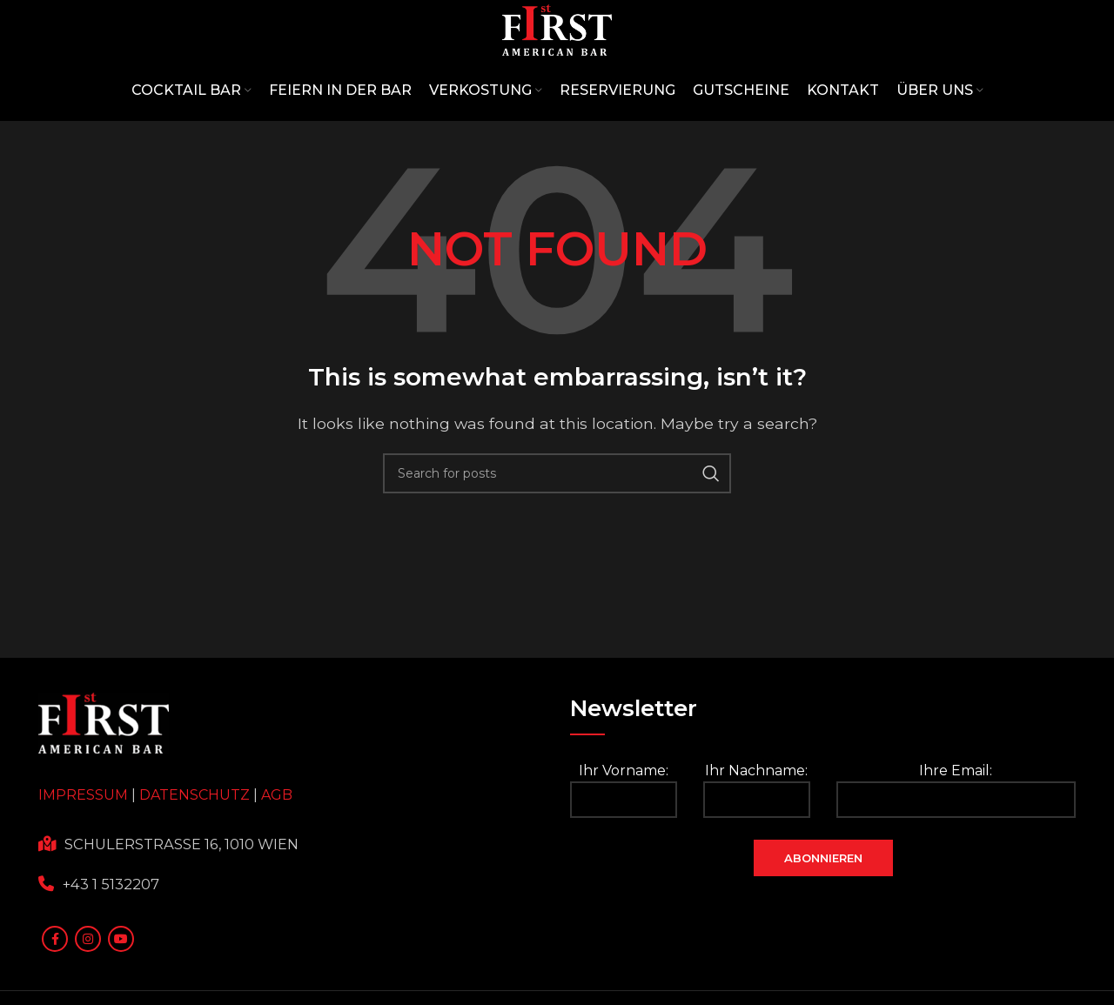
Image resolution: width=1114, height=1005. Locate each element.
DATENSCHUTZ (194, 849)
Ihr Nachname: (756, 843)
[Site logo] (557, 55)
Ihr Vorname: (623, 843)
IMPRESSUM (83, 849)
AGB (276, 849)
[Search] (557, 526)
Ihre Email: (956, 843)
